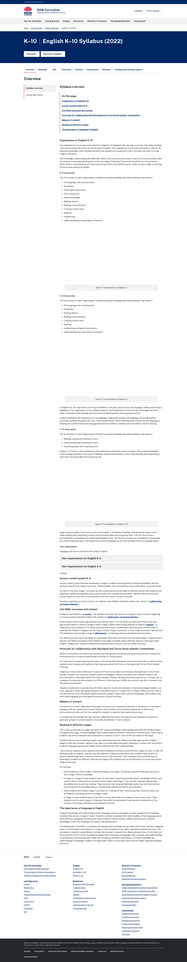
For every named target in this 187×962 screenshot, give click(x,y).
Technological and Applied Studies (37, 895)
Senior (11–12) (78, 876)
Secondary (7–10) (79, 872)
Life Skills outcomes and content (77, 110)
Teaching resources (80, 891)
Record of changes (80, 902)
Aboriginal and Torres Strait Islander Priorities (139, 895)
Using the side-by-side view (83, 905)
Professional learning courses (84, 898)
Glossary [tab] (106, 70)
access (88, 614)
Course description (34, 95)
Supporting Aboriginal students (134, 879)
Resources (78, 881)
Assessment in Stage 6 (130, 931)
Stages (76, 865)
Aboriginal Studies (129, 905)
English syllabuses (52, 28)
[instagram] (64, 856)
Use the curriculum (32, 865)
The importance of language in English (80, 129)
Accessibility (39, 951)
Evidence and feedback (131, 924)
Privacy (49, 857)
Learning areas (36, 28)
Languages (28, 908)
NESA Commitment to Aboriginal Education (138, 891)
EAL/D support (127, 872)
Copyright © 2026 (30, 956)
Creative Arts (29, 902)
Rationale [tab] (42, 70)
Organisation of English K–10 (75, 101)
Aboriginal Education (131, 884)
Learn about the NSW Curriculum (36, 869)
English (27, 884)
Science (27, 891)
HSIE (26, 898)
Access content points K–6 (74, 106)
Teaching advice (79, 888)
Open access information (57, 951)
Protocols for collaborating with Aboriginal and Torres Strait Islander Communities (101, 115)
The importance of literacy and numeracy (39, 872)
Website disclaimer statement (82, 951)
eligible (149, 625)
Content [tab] (79, 70)
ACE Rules (126, 934)
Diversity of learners (131, 865)
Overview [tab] (30, 71)
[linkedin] (59, 856)
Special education (129, 876)
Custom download (80, 908)
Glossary (76, 895)
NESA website (153, 11)
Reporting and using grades (132, 927)
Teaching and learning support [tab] (128, 70)
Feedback (138, 11)
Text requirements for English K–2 (81, 558)
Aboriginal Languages (130, 902)
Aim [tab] (54, 70)
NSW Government (116, 951)
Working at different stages (75, 125)
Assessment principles (130, 914)
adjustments (101, 633)
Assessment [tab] (93, 70)
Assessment (128, 910)
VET (25, 912)
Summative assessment (131, 921)
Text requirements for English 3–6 (81, 566)
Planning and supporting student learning (40, 876)
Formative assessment (130, 917)
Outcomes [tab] (66, 70)
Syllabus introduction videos (83, 884)
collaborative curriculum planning (122, 617)
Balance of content (71, 120)
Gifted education (128, 869)
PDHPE (27, 905)
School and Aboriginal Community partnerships (140, 888)
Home (26, 28)
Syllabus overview (34, 88)
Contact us (102, 951)
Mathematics (29, 888)
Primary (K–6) (78, 869)
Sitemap (27, 951)
